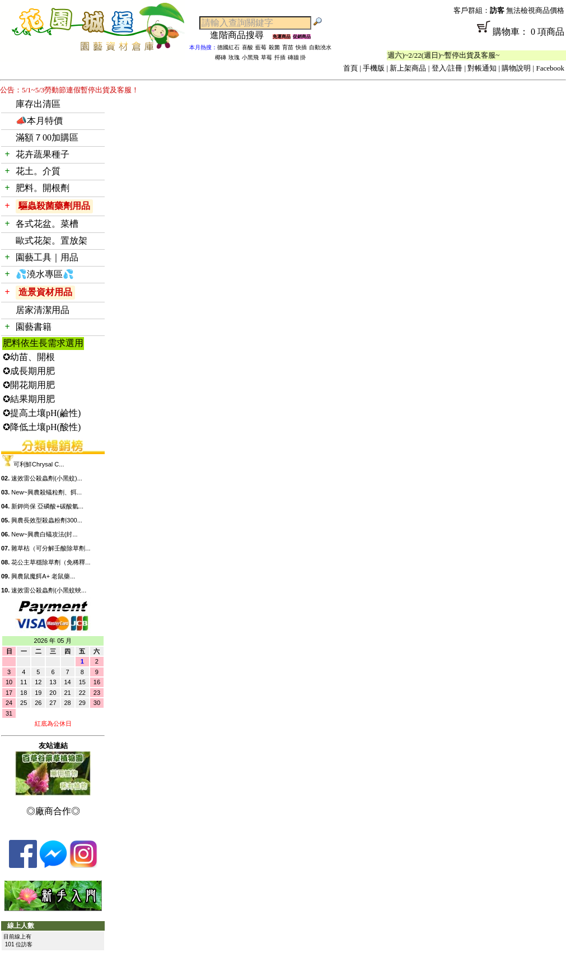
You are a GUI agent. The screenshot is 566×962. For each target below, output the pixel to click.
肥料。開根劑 (42, 188)
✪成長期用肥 (29, 371)
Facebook (550, 68)
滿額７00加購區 (47, 137)
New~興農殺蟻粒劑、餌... (46, 492)
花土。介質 (38, 171)
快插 (301, 47)
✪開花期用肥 (29, 385)
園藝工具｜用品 (47, 257)
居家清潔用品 (42, 310)
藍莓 (260, 47)
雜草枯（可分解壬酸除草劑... (50, 548)
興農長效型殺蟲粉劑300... (46, 520)
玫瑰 (234, 57)
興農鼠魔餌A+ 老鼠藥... (43, 576)
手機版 (374, 68)
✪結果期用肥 (29, 399)
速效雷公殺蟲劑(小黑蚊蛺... (48, 590)
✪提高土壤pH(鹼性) (42, 413)
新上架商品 (408, 68)
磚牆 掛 (297, 57)
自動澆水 (320, 47)
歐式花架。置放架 (51, 240)
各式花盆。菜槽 (47, 223)
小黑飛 (250, 57)
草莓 (266, 57)
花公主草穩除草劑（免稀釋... (50, 562)
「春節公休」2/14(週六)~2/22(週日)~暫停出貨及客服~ (422, 55)
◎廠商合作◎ (53, 811)
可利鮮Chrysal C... (38, 464)
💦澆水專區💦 (45, 274)
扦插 (280, 57)
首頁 (350, 68)
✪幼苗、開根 (29, 357)
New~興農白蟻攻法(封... (44, 534)
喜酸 (247, 47)
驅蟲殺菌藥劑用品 (54, 206)
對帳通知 (482, 68)
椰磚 (220, 57)
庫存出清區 (38, 104)
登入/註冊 (447, 68)
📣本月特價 (39, 120)
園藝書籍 (34, 326)
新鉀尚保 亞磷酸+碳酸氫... (47, 506)
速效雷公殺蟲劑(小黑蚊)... (46, 478)
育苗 (287, 47)
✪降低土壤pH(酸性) (42, 427)
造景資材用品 (45, 292)
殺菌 (274, 47)
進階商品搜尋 (241, 35)
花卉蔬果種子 (42, 154)
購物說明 (516, 68)
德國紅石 (228, 47)
